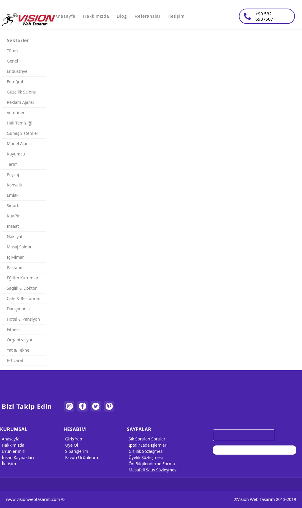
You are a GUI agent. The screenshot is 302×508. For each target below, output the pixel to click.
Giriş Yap (72, 439)
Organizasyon (20, 340)
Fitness (13, 329)
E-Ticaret (15, 360)
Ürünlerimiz (12, 451)
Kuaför (13, 216)
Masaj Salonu (19, 247)
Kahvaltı (14, 185)
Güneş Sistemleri (23, 133)
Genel (12, 61)
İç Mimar (15, 257)
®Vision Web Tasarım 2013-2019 (265, 499)
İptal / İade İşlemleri (147, 445)
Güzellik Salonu (21, 92)
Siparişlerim (75, 451)
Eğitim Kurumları (23, 278)
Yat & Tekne (18, 350)
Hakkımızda (12, 445)
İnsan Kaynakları (17, 457)
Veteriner (16, 112)
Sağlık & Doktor (22, 288)
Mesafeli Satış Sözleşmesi (152, 469)
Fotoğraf (15, 81)
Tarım (12, 164)
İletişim (8, 463)
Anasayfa (9, 439)
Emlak (13, 195)
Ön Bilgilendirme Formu (151, 463)
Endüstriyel (18, 71)
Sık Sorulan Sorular (146, 439)
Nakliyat (14, 236)
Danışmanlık (19, 309)
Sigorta (14, 205)
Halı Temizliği (19, 123)
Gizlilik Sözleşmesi (145, 451)
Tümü (12, 50)
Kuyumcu (16, 154)
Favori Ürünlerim (80, 457)
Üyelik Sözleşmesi (145, 457)
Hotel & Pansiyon (23, 319)
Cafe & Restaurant (24, 298)
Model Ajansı (19, 143)
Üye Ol (70, 445)
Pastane (14, 267)
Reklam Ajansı (20, 102)
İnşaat (13, 226)
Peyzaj (13, 174)
